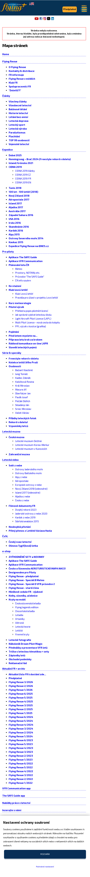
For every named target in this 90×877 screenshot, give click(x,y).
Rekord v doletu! (18, 422)
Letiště (19, 630)
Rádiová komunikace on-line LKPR (28, 343)
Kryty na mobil (17, 599)
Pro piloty (8, 251)
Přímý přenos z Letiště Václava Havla (30, 530)
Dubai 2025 (15, 155)
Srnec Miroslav (23, 408)
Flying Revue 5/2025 (21, 697)
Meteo (18, 268)
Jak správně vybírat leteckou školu (33, 314)
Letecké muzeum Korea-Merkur (32, 444)
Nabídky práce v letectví (16, 802)
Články (6, 95)
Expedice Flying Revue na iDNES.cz (29, 246)
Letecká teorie (22, 626)
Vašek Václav (22, 412)
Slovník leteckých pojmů (23, 347)
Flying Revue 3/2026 (21, 682)
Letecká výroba (18, 128)
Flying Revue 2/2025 (21, 709)
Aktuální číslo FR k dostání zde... (27, 674)
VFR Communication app (16, 788)
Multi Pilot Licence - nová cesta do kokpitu (37, 322)
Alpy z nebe (21, 477)
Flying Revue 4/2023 (21, 747)
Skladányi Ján (22, 405)
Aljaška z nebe (22, 496)
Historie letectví (18, 113)
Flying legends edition (26, 607)
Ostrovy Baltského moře (28, 473)
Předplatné (15, 678)
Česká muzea (16, 437)
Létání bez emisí (18, 117)
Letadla (19, 615)
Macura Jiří (20, 389)
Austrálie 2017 (17, 211)
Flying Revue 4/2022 (21, 771)
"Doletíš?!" (15, 90)
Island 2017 (15, 203)
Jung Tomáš (21, 374)
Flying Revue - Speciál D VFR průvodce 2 (32, 584)
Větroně (19, 622)
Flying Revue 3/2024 (21, 728)
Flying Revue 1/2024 (21, 736)
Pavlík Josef (21, 397)
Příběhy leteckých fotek (22, 418)
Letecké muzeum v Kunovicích (31, 448)
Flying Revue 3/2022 (21, 775)
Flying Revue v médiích (22, 78)
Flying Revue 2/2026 (21, 685)
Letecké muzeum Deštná (28, 441)
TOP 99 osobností (19, 140)
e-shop (6, 551)
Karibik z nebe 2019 (25, 517)
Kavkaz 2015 (16, 242)
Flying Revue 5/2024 (21, 720)
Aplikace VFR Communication (26, 261)
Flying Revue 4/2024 (21, 724)
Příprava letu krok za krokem (25, 339)
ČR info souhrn (23, 280)
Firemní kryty (22, 634)
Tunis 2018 (15, 187)
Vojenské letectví (19, 144)
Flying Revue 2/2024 (21, 732)
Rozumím (45, 854)
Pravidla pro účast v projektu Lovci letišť (36, 297)
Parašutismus (17, 132)
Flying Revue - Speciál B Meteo (26, 580)
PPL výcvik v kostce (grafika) (30, 326)
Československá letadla (28, 603)
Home (5, 54)
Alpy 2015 (14, 234)
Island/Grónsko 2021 (21, 163)
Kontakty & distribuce (21, 70)
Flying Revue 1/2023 (21, 759)
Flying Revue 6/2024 (21, 716)
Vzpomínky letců (18, 426)
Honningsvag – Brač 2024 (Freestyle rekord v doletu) (40, 159)
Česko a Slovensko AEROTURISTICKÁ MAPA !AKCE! (37, 568)
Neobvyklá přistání (20, 526)
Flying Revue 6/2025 (21, 693)
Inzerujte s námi (11, 810)
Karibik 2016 (16, 230)
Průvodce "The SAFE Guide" (29, 276)
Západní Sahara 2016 (21, 215)
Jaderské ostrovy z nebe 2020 (31, 513)
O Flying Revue (17, 67)
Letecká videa (10, 459)
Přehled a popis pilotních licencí (31, 310)
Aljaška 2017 (16, 207)
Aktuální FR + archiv (13, 668)
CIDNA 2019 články (25, 170)
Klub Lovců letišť (24, 293)
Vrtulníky (20, 618)
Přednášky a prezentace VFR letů (28, 647)
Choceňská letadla (25, 611)
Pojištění (14, 331)
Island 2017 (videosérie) (27, 492)
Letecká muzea (11, 431)
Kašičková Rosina (24, 381)
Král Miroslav (22, 385)
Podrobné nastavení (45, 866)
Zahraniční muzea (19, 454)
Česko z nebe (22, 500)
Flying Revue (9, 61)
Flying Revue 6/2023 (21, 740)
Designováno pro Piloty (22, 572)
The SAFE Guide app (13, 795)
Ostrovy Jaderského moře (29, 469)
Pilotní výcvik (16, 306)
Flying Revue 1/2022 (21, 782)
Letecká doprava (18, 120)
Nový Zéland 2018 (19, 195)
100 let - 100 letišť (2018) (23, 191)
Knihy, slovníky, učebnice (23, 595)
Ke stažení (15, 285)
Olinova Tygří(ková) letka (23, 545)
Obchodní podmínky (20, 659)
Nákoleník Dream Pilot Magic (26, 643)
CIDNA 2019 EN (23, 182)
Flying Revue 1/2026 (21, 689)
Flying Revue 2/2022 (21, 778)
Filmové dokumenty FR (22, 505)
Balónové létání (18, 109)
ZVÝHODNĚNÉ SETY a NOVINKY (26, 556)
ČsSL (5, 536)
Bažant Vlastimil (24, 370)
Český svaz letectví (20, 541)
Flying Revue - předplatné (24, 576)
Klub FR (13, 82)
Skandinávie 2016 (19, 226)
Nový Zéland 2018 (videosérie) (31, 488)
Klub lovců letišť (18, 289)
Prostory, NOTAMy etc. (27, 272)
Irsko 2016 (15, 222)
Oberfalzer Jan (23, 393)
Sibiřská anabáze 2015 (27, 521)
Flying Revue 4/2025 (21, 701)
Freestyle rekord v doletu (24, 358)
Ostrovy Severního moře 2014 (26, 238)
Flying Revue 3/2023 (21, 751)
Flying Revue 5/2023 (21, 744)
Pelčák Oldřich (22, 401)
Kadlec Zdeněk (23, 377)
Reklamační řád (18, 663)
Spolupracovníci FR (20, 86)
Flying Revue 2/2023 (21, 755)
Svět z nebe (15, 465)
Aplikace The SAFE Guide (23, 257)
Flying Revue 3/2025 (21, 705)
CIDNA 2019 (15, 166)
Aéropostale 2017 (19, 199)
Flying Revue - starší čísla (24, 587)
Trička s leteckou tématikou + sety (29, 651)
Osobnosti (15, 366)
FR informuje (16, 74)
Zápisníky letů (17, 655)
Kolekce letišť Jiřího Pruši (23, 362)
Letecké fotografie (20, 639)
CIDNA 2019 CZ (23, 174)
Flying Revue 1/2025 (20, 713)
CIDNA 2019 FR (23, 178)
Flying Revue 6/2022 (21, 763)
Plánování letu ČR (19, 264)
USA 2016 (14, 218)
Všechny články (18, 101)
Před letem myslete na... (23, 335)
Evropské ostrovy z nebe (28, 484)
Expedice (7, 149)
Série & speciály (11, 352)
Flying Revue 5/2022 (21, 767)
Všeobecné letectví (20, 105)
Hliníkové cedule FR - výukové (26, 591)
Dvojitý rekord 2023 (25, 509)
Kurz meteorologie (20, 303)
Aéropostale (21, 480)
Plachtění (14, 136)
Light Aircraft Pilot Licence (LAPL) (33, 318)
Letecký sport (17, 124)
